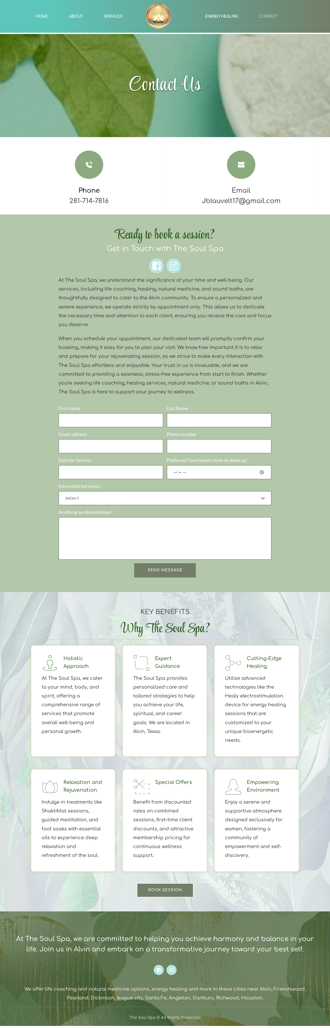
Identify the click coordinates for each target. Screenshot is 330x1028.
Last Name (177, 408)
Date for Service (75, 461)
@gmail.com (260, 201)
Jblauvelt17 (220, 201)
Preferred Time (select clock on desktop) (207, 461)
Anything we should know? (85, 514)
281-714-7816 (89, 201)
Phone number (181, 435)
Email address (73, 435)
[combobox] (165, 500)
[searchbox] (165, 500)
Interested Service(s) (79, 488)
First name (69, 408)
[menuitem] (41, 16)
